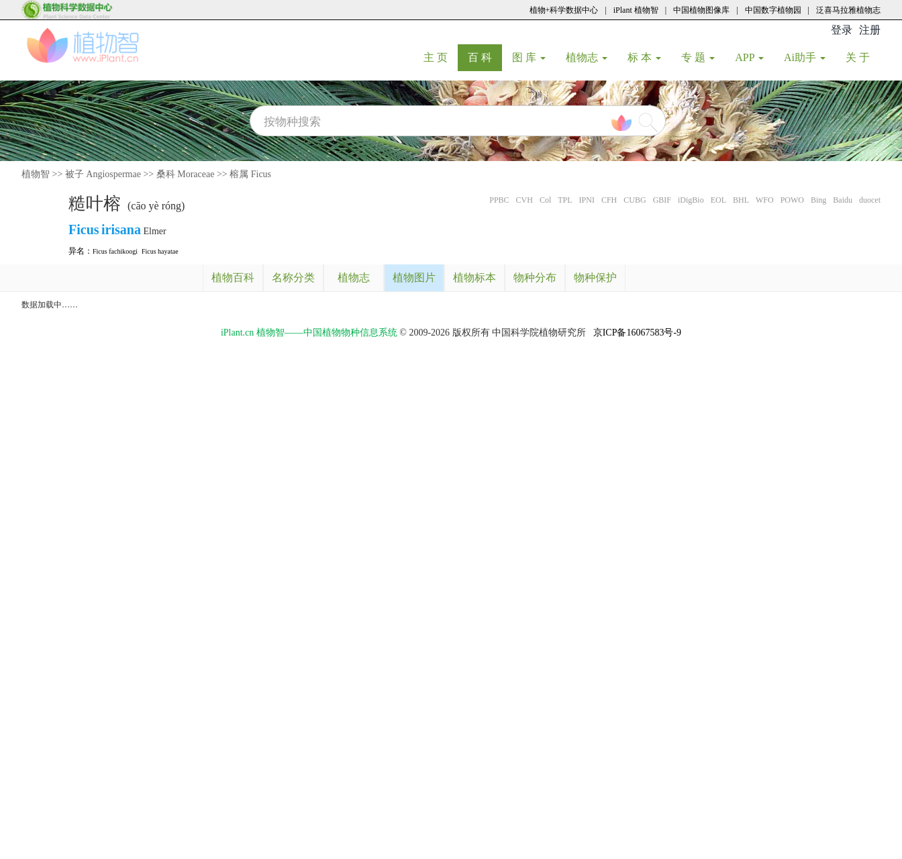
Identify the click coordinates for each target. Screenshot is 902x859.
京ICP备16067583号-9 (637, 332)
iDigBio (691, 200)
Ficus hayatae (160, 251)
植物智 (35, 174)
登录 (841, 30)
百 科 (485, 57)
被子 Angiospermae (103, 174)
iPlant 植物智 (635, 10)
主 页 (440, 57)
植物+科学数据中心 (564, 10)
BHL (741, 200)
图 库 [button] (529, 57)
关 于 (863, 57)
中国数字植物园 (773, 10)
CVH (524, 200)
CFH (609, 200)
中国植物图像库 (701, 10)
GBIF (662, 200)
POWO (792, 200)
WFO (765, 200)
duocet (870, 200)
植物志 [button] (586, 57)
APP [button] (749, 57)
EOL (718, 200)
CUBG (634, 200)
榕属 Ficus (250, 174)
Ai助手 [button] (804, 57)
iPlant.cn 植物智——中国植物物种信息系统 (309, 332)
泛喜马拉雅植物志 (848, 10)
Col (545, 200)
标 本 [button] (644, 57)
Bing (818, 200)
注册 (870, 30)
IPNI (587, 200)
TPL (565, 200)
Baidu (842, 200)
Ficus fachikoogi (115, 251)
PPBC (499, 200)
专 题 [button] (698, 57)
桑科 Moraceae (185, 174)
